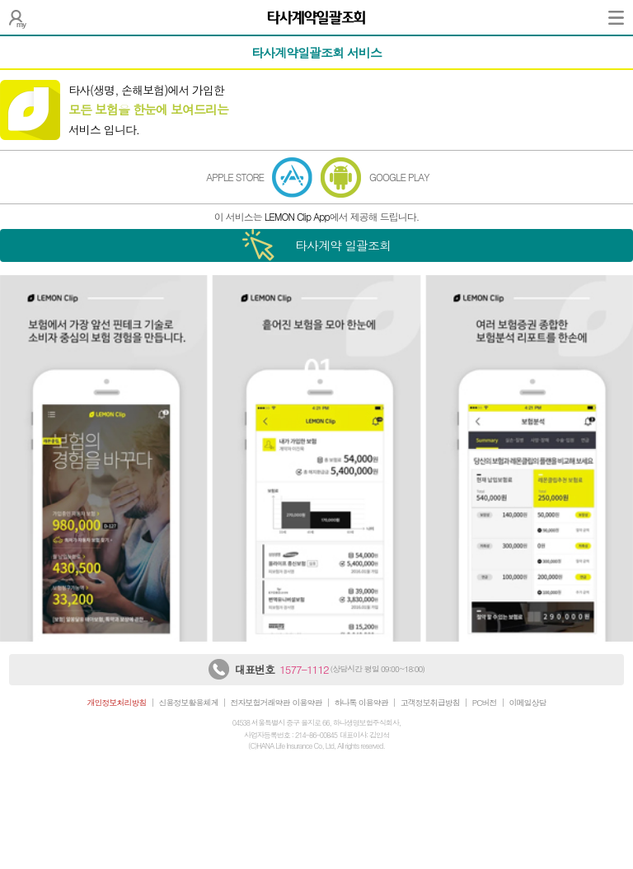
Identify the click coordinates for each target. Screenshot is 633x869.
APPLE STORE (235, 177)
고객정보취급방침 (430, 703)
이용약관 (307, 703)
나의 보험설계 (17, 17)
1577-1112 (303, 669)
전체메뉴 (616, 17)
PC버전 (484, 703)
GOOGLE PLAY (399, 177)
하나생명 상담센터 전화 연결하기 (219, 669)
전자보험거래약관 (260, 703)
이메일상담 (527, 703)
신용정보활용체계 (188, 703)
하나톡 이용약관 (361, 703)
